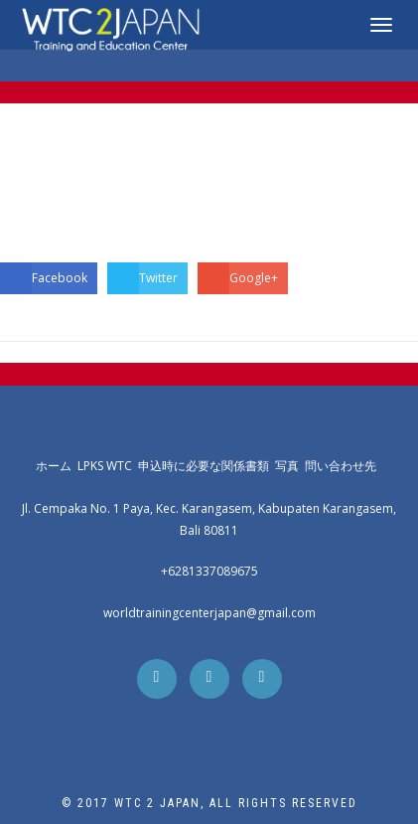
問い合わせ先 (343, 465)
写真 (290, 465)
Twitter (142, 278)
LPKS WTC (107, 465)
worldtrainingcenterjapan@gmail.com (209, 612)
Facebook (43, 278)
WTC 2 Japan (157, 803)
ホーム (56, 465)
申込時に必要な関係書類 (206, 465)
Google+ (238, 278)
